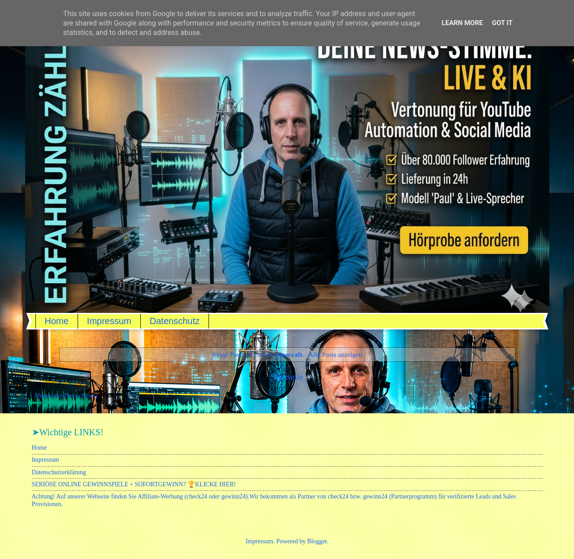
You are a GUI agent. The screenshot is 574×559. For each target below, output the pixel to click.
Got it (502, 23)
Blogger (317, 541)
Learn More (462, 23)
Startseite (287, 376)
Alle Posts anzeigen (335, 354)
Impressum (109, 321)
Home (57, 321)
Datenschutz (175, 321)
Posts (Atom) (81, 395)
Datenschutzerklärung (59, 472)
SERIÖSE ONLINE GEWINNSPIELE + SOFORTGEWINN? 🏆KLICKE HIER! (134, 484)
